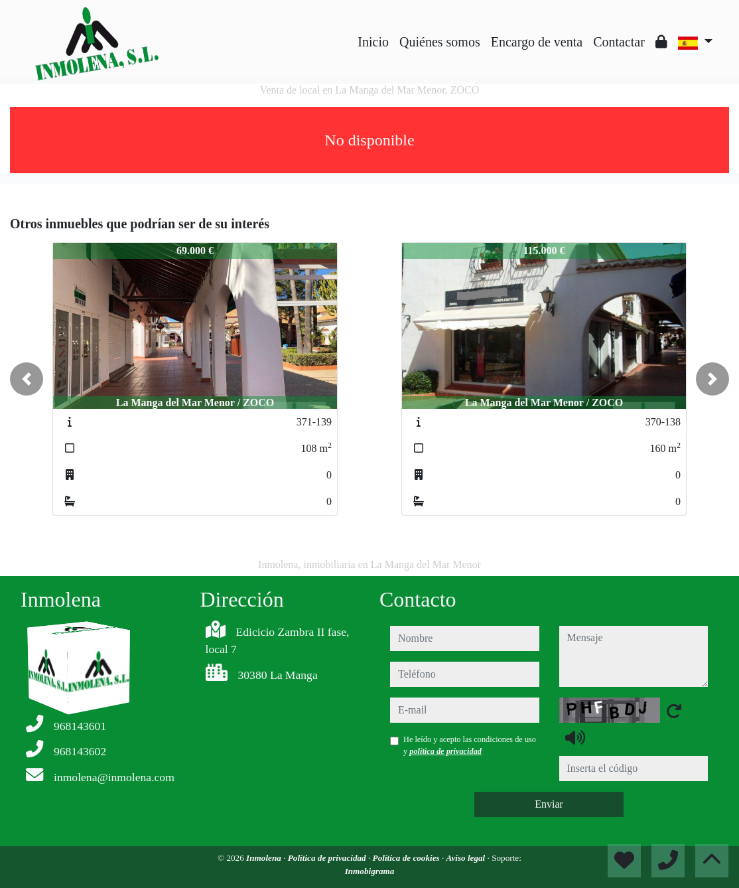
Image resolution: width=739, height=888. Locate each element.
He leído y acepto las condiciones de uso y (469, 745)
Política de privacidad (328, 858)
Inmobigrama (370, 871)
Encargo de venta (536, 42)
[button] (26, 379)
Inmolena (264, 858)
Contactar (619, 42)
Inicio (373, 42)
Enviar (549, 804)
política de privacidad (445, 751)
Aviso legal (467, 858)
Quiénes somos (439, 42)
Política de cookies (407, 858)
